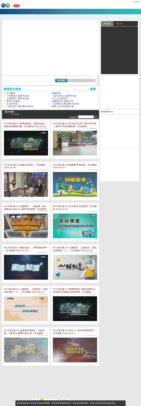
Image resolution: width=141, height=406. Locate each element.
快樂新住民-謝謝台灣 (62, 101)
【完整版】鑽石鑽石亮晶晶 (65, 104)
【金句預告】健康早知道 (64, 96)
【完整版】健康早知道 (17, 96)
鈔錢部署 (56, 93)
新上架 (119, 24)
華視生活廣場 (13, 101)
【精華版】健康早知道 (17, 98)
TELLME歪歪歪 (60, 98)
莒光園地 (10, 93)
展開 (93, 89)
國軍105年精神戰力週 (63, 106)
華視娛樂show (107, 112)
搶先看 (107, 24)
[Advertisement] (50, 382)
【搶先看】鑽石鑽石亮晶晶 (19, 106)
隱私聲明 (111, 403)
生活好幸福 (12, 104)
